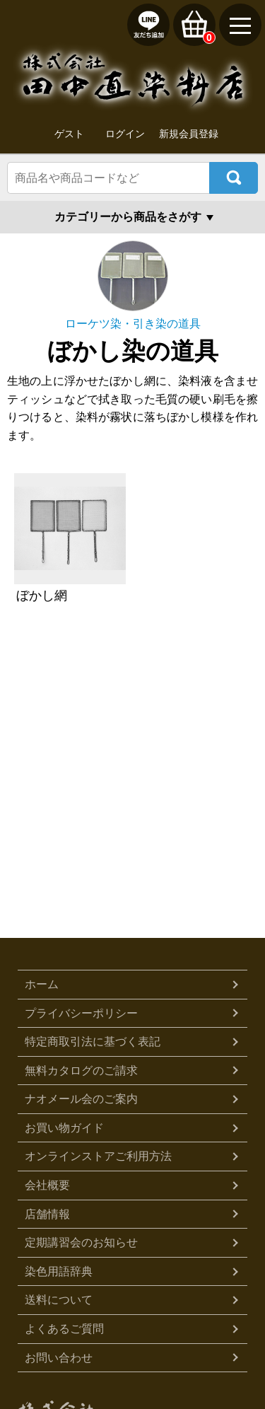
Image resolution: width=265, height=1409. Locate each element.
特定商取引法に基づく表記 (92, 1042)
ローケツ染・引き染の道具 (133, 324)
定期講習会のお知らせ (81, 1242)
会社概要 (47, 1185)
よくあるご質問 (64, 1329)
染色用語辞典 (59, 1271)
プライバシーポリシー (81, 1013)
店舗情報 (47, 1214)
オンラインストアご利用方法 (98, 1156)
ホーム (42, 984)
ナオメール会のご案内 (81, 1099)
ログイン (125, 133)
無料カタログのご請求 (81, 1071)
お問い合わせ (59, 1358)
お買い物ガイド (64, 1128)
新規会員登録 (188, 133)
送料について (59, 1300)
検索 (233, 178)
